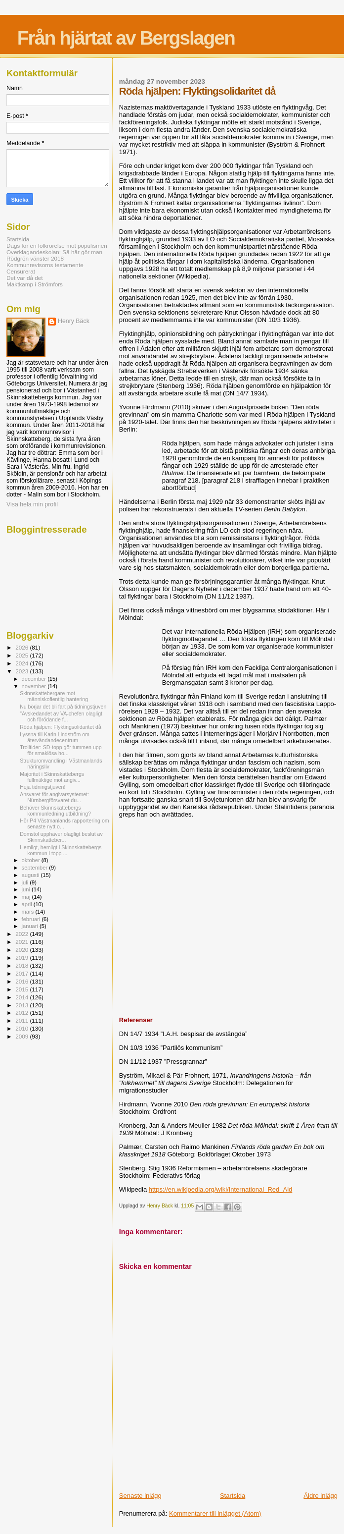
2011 (22, 1020)
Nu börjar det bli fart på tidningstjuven (63, 707)
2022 (22, 934)
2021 (22, 941)
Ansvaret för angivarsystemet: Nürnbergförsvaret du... (54, 797)
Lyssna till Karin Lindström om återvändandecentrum (54, 737)
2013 (22, 1005)
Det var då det (24, 277)
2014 (22, 997)
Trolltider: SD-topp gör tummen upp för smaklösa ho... (60, 750)
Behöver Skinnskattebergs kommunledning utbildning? (55, 811)
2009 (22, 1036)
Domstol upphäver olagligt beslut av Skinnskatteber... (61, 837)
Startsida (232, 1495)
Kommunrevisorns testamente (45, 265)
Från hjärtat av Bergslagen (126, 38)
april (28, 904)
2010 (22, 1028)
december (35, 679)
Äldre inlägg (320, 1495)
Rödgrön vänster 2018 (35, 258)
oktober (32, 860)
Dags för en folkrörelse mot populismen (56, 245)
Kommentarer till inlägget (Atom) (215, 1513)
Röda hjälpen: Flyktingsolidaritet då (60, 727)
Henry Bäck (73, 321)
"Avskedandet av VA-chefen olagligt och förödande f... (61, 716)
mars (29, 912)
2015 (22, 989)
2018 (22, 965)
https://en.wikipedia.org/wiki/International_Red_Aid (221, 1189)
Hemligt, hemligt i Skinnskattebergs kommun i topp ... (60, 850)
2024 (22, 663)
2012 (22, 1012)
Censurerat (20, 271)
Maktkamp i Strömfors (34, 284)
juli (26, 882)
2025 (22, 655)
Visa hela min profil (32, 504)
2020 (22, 949)
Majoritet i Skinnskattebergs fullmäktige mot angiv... (52, 777)
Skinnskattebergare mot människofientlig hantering (54, 696)
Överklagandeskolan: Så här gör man (54, 252)
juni (27, 889)
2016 (22, 981)
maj (27, 897)
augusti (31, 875)
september (35, 868)
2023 (22, 671)
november (35, 686)
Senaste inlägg (140, 1495)
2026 (22, 647)
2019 (22, 957)
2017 (22, 973)
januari (31, 926)
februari (32, 919)
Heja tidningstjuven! (42, 787)
